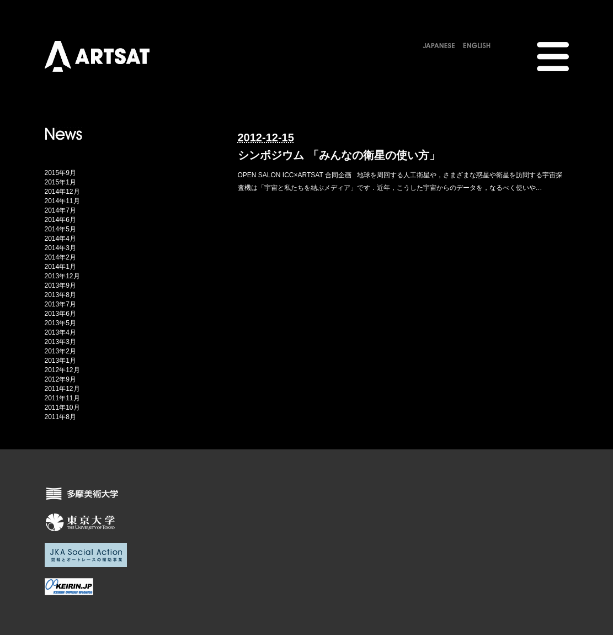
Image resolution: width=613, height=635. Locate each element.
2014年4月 (60, 238)
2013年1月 (60, 360)
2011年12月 (62, 389)
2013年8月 (60, 295)
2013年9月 (60, 285)
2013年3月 (60, 342)
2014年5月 (60, 229)
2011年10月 (62, 407)
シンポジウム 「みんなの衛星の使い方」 (339, 155)
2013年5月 (60, 323)
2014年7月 (60, 210)
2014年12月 (62, 191)
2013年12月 (62, 276)
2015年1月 (60, 182)
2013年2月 (60, 351)
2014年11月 (62, 201)
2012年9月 (60, 379)
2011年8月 (60, 417)
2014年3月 (60, 248)
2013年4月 (60, 332)
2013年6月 (60, 314)
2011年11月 (62, 398)
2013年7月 (60, 304)
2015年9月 (60, 173)
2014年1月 (60, 267)
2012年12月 (62, 370)
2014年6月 (60, 220)
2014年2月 (60, 257)
